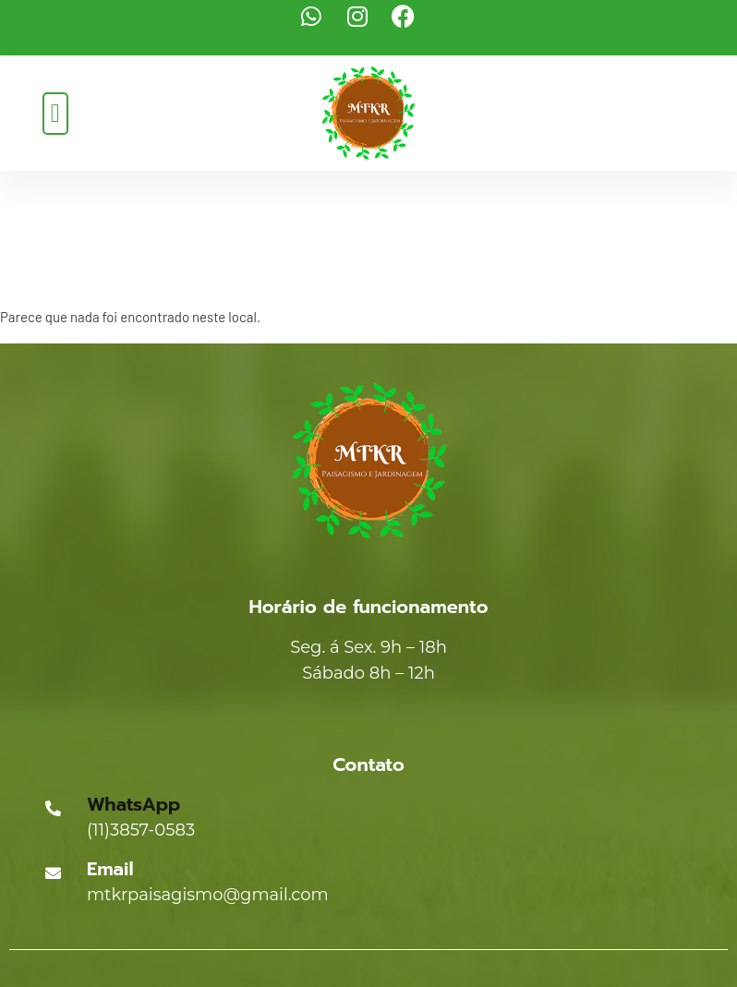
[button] (55, 113)
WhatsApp (133, 804)
